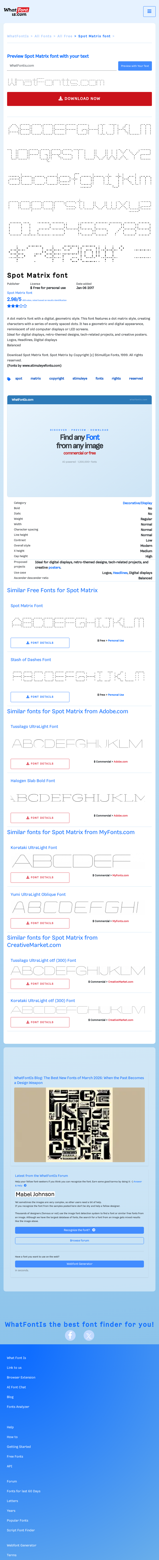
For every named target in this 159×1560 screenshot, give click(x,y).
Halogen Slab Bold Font (33, 781)
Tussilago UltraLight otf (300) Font (43, 960)
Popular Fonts (17, 1520)
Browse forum (79, 1240)
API (9, 1466)
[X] (89, 1335)
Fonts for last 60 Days (23, 1491)
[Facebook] (70, 1335)
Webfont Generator (79, 1264)
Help (10, 1427)
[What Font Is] (16, 11)
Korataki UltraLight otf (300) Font (43, 1001)
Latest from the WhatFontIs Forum (41, 1176)
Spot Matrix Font (27, 606)
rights (116, 379)
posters (54, 568)
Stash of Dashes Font (31, 660)
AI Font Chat (16, 1387)
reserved (136, 379)
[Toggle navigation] (149, 11)
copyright (56, 379)
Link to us (14, 1368)
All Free (65, 36)
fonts (99, 379)
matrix (36, 379)
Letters (12, 1501)
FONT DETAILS (40, 643)
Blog (10, 1397)
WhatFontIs (18, 36)
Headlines (120, 573)
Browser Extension (21, 1377)
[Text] (61, 66)
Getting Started (19, 1447)
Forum (12, 1481)
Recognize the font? (79, 1230)
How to (12, 1437)
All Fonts (43, 36)
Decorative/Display (137, 503)
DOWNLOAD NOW (79, 98)
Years (11, 1511)
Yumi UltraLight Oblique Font (38, 895)
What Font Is (16, 1358)
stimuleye (80, 379)
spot (18, 379)
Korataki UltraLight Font (34, 848)
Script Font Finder (21, 1530)
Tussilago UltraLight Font (34, 727)
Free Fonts (15, 1456)
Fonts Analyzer (18, 1407)
